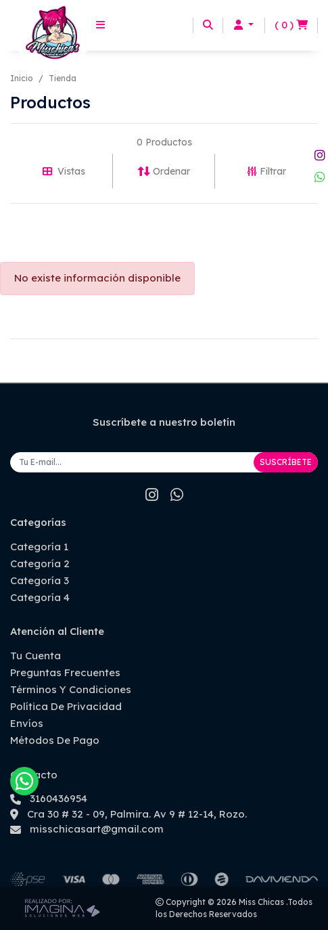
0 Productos (164, 142)
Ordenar (164, 171)
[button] (243, 25)
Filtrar (267, 171)
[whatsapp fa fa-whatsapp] (319, 177)
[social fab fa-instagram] (319, 155)
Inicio (21, 78)
